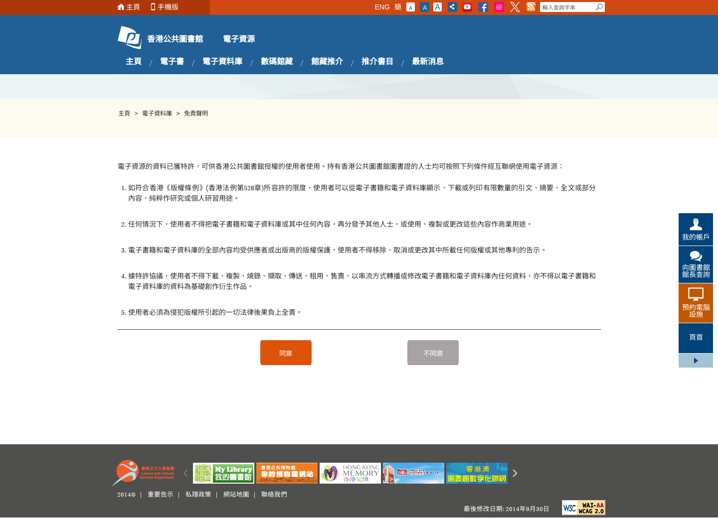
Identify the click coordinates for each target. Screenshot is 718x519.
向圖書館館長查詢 (696, 272)
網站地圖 (236, 495)
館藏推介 (327, 62)
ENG (382, 7)
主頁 (133, 7)
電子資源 (239, 40)
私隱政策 (198, 495)
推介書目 (377, 62)
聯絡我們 (274, 495)
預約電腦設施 (696, 312)
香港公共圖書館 (175, 39)
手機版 (168, 7)
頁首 (696, 338)
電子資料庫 (222, 62)
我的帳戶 (696, 238)
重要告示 (161, 495)
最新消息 (428, 62)
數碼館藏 (277, 62)
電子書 (172, 62)
